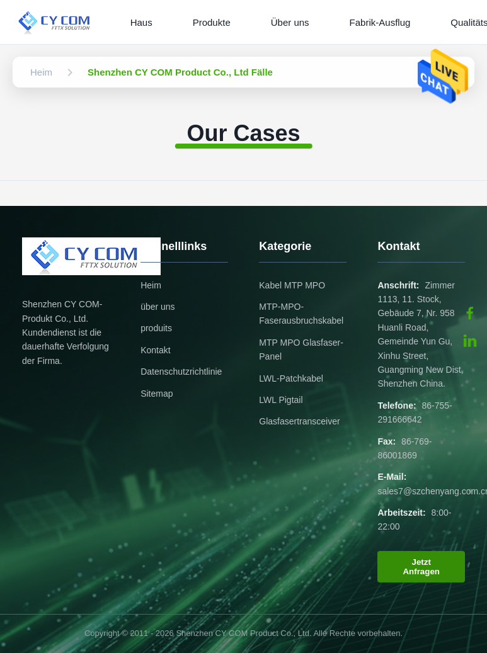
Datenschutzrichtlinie (181, 371)
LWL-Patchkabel (291, 378)
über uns (157, 307)
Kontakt (155, 350)
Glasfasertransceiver (299, 421)
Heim (150, 285)
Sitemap (156, 394)
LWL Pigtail (280, 400)
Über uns (290, 22)
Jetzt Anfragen (421, 566)
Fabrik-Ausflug (380, 22)
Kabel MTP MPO (292, 285)
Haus (141, 22)
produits (156, 328)
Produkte (212, 22)
